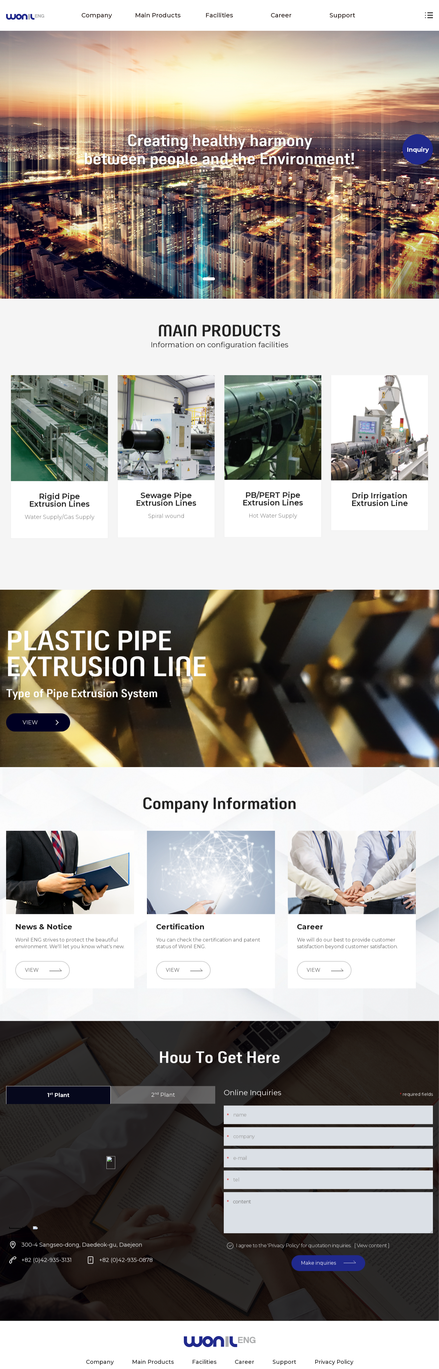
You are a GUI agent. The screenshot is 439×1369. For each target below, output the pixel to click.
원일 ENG (25, 17)
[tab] (209, 278)
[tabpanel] (219, 149)
